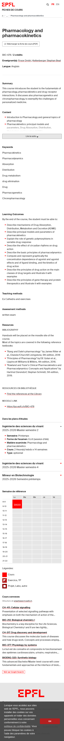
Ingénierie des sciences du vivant (30, 428)
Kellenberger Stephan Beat (46, 60)
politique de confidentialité (17, 726)
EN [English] (57, 4)
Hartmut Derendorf (17, 372)
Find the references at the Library (24, 393)
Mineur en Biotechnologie (30, 477)
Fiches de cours (12, 9)
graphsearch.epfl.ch (23, 601)
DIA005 (17, 504)
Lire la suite (32, 136)
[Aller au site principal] (3, 15)
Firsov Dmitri (24, 60)
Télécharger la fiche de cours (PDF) (21, 44)
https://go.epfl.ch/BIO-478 (20, 406)
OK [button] (49, 721)
